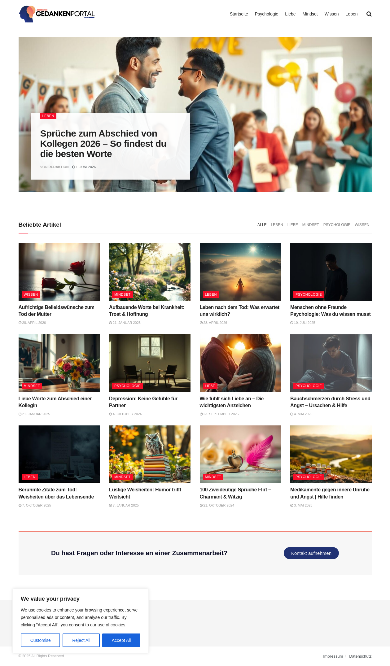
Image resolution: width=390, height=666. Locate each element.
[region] (80, 621)
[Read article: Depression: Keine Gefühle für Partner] (150, 363)
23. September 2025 (219, 414)
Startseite (239, 13)
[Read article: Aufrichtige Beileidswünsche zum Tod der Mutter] (59, 272)
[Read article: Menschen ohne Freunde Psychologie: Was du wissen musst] (331, 272)
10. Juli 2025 (302, 322)
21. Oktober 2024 (217, 505)
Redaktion (58, 167)
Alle (261, 225)
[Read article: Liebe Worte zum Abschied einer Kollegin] (59, 363)
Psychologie (266, 13)
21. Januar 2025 (125, 322)
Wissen (332, 13)
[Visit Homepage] (57, 14)
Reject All (81, 640)
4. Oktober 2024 (125, 414)
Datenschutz (360, 656)
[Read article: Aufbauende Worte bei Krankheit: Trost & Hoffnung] (150, 272)
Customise (40, 640)
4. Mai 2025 (301, 414)
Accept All (121, 640)
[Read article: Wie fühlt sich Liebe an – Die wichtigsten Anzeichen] (240, 363)
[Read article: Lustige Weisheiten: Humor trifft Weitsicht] (150, 454)
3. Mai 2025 (301, 505)
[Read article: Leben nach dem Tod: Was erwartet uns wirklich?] (240, 272)
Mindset (310, 13)
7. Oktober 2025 (35, 505)
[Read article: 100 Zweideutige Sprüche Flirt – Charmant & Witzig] (240, 454)
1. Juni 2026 (84, 167)
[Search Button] (369, 14)
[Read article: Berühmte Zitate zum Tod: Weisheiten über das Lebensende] (59, 454)
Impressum (333, 656)
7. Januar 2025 (124, 505)
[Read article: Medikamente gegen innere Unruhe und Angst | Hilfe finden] (331, 454)
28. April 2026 (32, 322)
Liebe (290, 13)
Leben (352, 13)
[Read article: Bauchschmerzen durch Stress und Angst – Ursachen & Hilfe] (331, 363)
